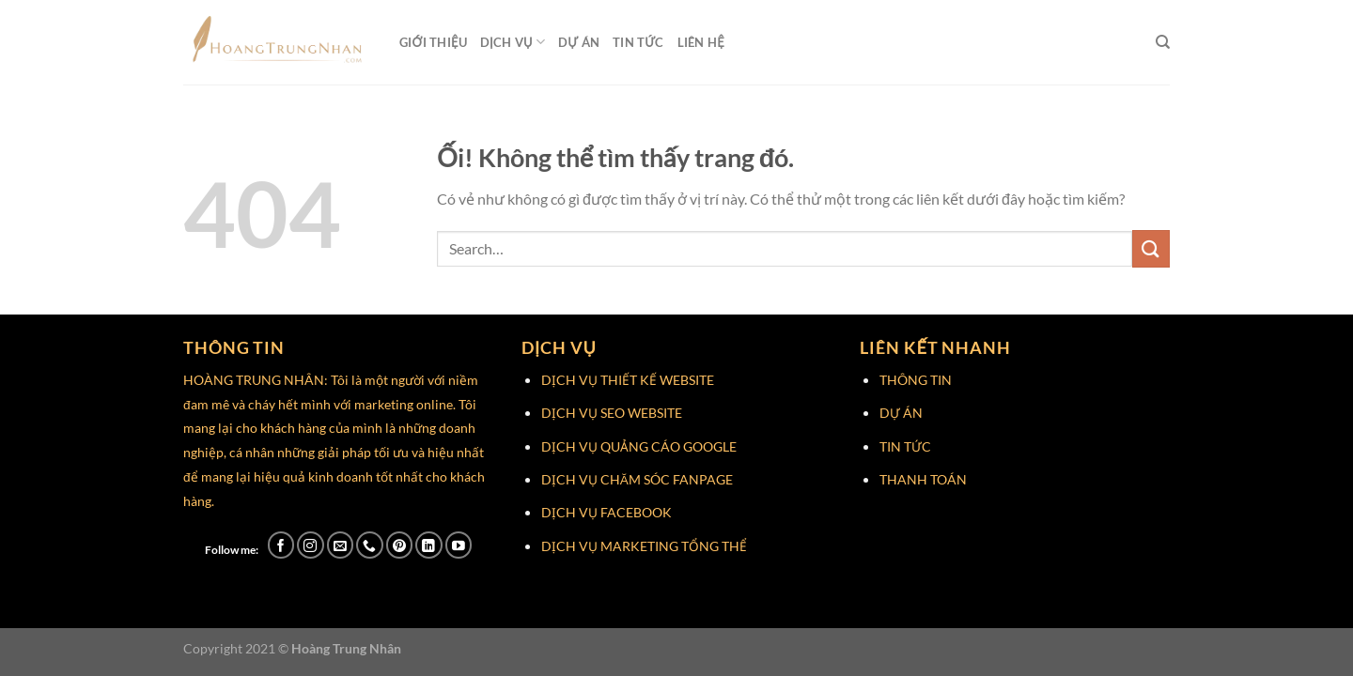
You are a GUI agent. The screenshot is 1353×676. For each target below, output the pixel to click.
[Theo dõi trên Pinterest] (399, 545)
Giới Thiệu (433, 42)
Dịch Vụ (512, 42)
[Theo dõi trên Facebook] (281, 545)
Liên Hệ (700, 42)
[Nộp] (1151, 248)
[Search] (1163, 42)
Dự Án (578, 42)
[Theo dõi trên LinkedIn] (429, 545)
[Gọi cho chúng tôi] (369, 545)
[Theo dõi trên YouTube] (459, 545)
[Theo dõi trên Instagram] (310, 545)
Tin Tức (638, 42)
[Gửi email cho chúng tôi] (340, 545)
